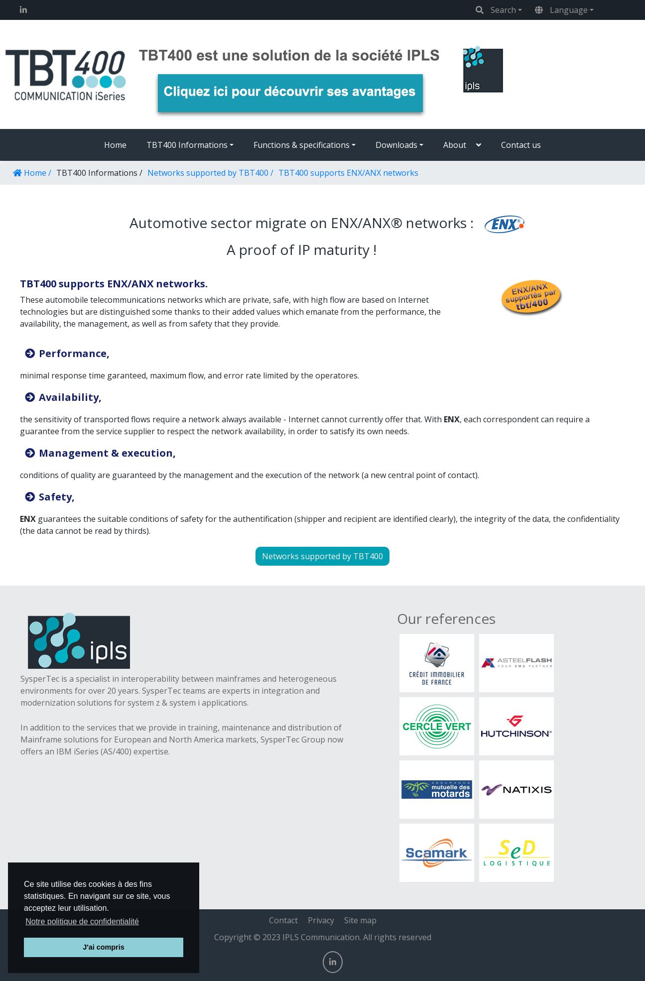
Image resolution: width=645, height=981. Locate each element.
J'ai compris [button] (103, 947)
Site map (360, 920)
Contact (283, 920)
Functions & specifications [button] (302, 144)
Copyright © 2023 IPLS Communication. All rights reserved (322, 937)
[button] (462, 145)
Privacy (321, 920)
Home (115, 144)
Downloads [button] (396, 144)
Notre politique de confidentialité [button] (82, 921)
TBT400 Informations (187, 144)
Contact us (521, 144)
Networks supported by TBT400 (322, 556)
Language (561, 9)
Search (496, 9)
